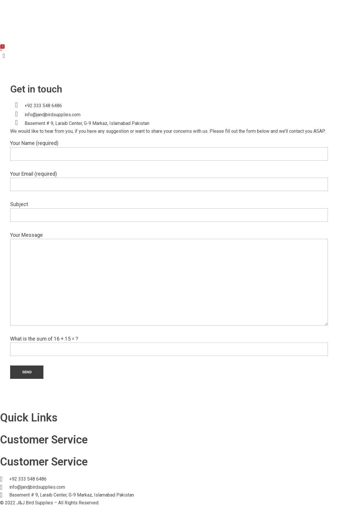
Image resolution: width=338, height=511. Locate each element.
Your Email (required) (169, 181)
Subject (169, 211)
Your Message (169, 278)
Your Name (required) (169, 150)
